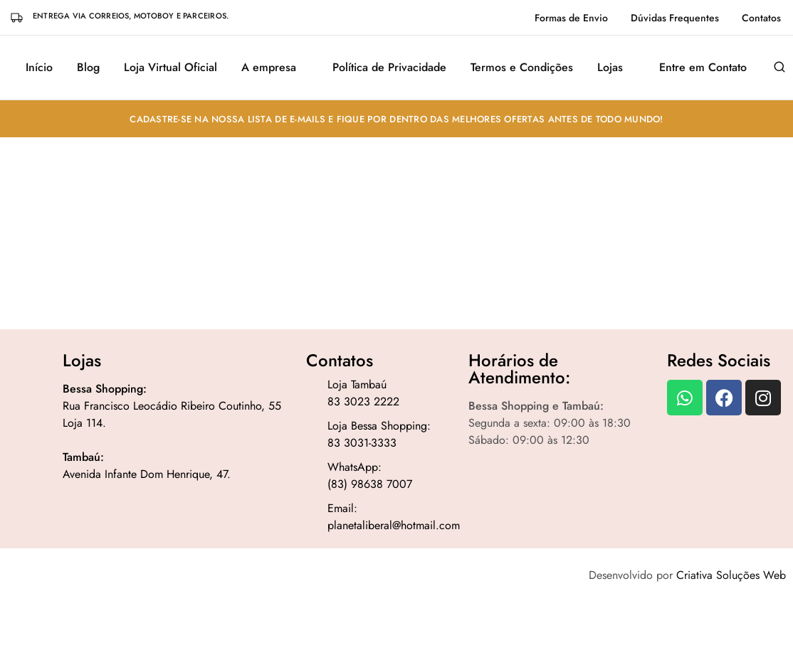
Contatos (761, 18)
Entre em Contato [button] (703, 67)
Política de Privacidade (389, 67)
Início (39, 67)
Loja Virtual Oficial (170, 67)
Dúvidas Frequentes (675, 18)
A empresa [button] (268, 67)
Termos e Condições (522, 67)
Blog (88, 67)
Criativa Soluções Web (731, 575)
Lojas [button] (610, 67)
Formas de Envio (571, 18)
